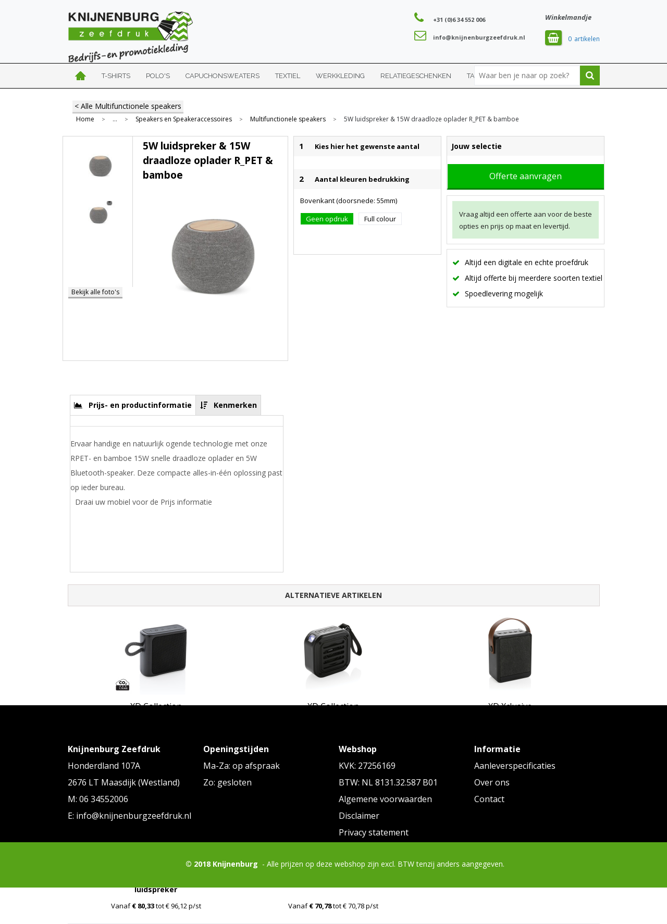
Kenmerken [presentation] (235, 405)
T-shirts (116, 76)
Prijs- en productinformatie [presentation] (140, 405)
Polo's (158, 76)
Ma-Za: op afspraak (241, 765)
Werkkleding (340, 76)
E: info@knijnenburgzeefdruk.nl (129, 815)
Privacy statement (374, 832)
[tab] (133, 405)
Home (81, 76)
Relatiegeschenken (415, 76)
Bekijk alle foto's (95, 292)
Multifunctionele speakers (288, 119)
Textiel (287, 76)
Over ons (492, 782)
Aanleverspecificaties (514, 765)
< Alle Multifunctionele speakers (128, 106)
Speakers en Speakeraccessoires (183, 119)
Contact (489, 799)
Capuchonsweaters (223, 76)
